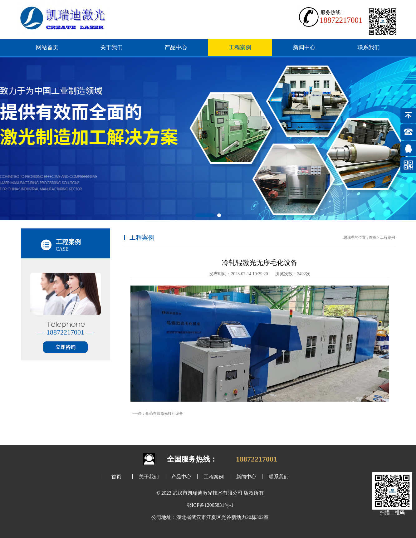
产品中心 (175, 47)
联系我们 (368, 47)
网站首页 (47, 47)
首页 (372, 237)
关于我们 (111, 47)
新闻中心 (304, 47)
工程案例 (240, 47)
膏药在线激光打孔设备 (164, 413)
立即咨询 (66, 347)
